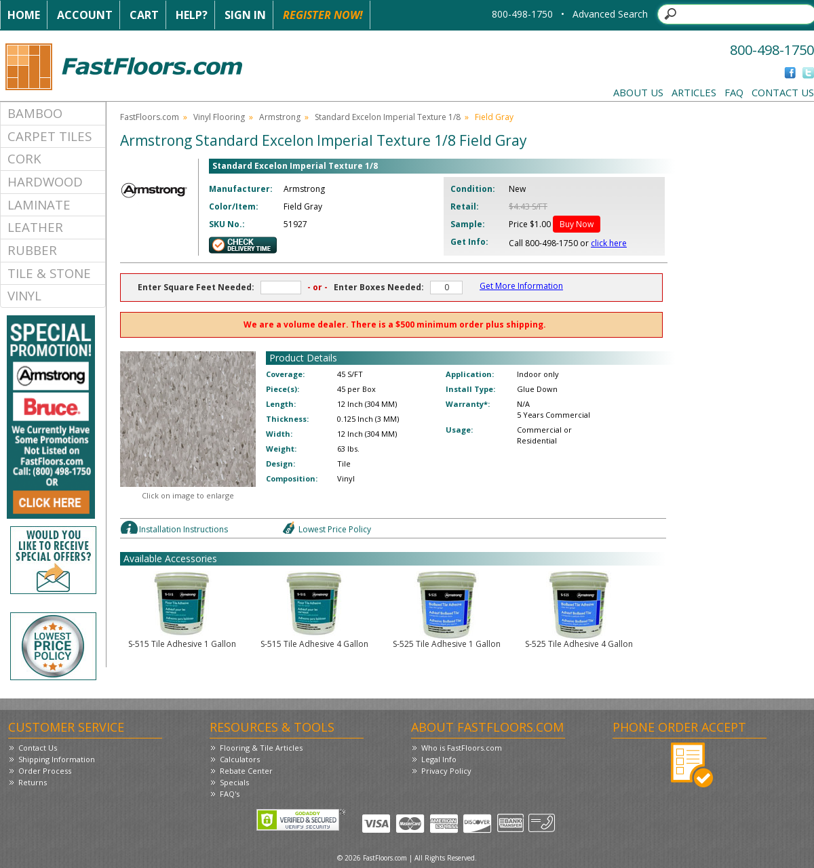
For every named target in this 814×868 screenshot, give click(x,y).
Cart (144, 14)
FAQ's (229, 794)
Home (23, 14)
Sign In (245, 14)
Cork (24, 158)
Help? (192, 14)
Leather (35, 226)
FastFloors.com (149, 117)
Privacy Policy (446, 771)
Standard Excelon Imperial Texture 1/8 (388, 117)
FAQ (733, 92)
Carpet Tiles (49, 135)
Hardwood (45, 181)
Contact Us (783, 92)
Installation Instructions (183, 529)
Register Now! (323, 14)
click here (609, 243)
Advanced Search (610, 13)
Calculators (240, 759)
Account (85, 14)
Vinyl (24, 295)
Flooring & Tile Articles (261, 748)
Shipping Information (56, 759)
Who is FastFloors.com (461, 748)
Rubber (32, 249)
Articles (694, 92)
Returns (32, 782)
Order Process (44, 771)
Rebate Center (246, 771)
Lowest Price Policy (334, 529)
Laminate (39, 204)
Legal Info (439, 759)
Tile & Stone (49, 272)
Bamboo (34, 112)
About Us (638, 92)
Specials (234, 782)
